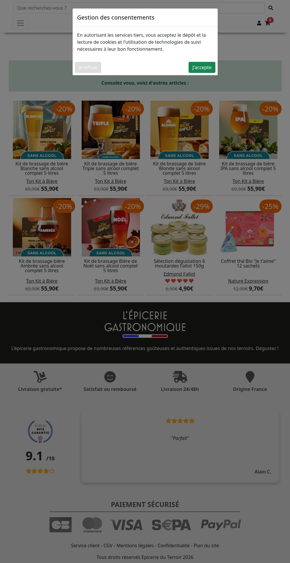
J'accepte (201, 67)
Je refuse (88, 67)
